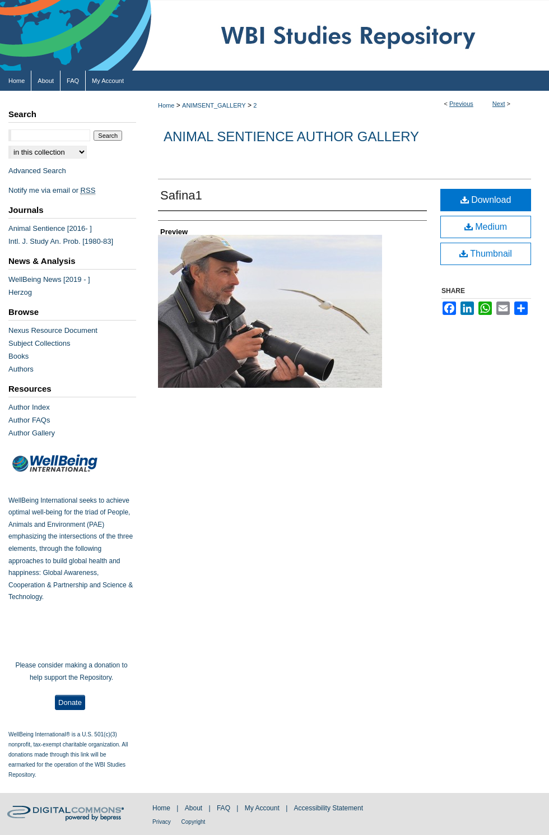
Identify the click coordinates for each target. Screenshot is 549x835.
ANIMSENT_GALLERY (214, 105)
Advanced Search (37, 170)
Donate (70, 702)
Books (18, 356)
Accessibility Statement (328, 808)
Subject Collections (39, 343)
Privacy (162, 822)
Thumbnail (485, 253)
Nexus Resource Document (52, 330)
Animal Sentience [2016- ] (50, 228)
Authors (21, 369)
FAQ (224, 808)
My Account (263, 808)
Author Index (29, 407)
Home (166, 105)
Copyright (194, 822)
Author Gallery (31, 433)
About (194, 808)
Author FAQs (29, 420)
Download (485, 200)
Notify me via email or (51, 190)
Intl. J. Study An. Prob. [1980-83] (60, 241)
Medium (485, 226)
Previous (461, 103)
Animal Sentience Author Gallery (291, 136)
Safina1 (181, 195)
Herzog (20, 292)
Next (498, 103)
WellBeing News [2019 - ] (49, 279)
